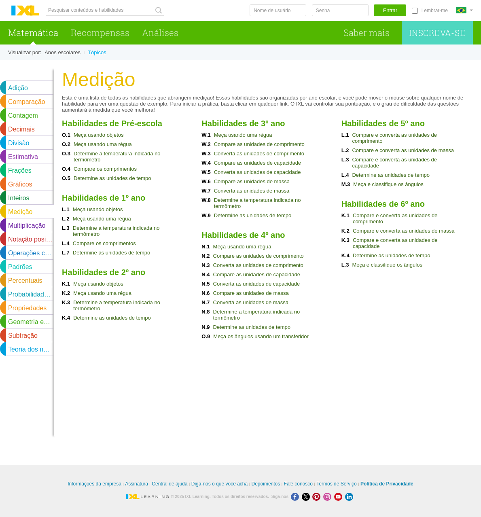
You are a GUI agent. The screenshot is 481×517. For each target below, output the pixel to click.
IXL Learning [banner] (25, 10)
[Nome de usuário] (278, 10)
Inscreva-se (437, 33)
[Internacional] (464, 10)
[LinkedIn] (350, 496)
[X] (307, 496)
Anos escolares (62, 52)
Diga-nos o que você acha (219, 484)
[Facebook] (296, 496)
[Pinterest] (317, 496)
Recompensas (100, 32)
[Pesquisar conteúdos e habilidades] (105, 10)
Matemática (33, 32)
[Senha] (340, 10)
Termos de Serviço (336, 484)
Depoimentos (266, 484)
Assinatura (136, 484)
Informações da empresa (94, 484)
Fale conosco (298, 484)
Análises (160, 32)
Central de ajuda (169, 484)
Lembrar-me (435, 10)
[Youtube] (339, 496)
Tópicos (97, 52)
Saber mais (366, 32)
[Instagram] (328, 496)
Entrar (390, 10)
